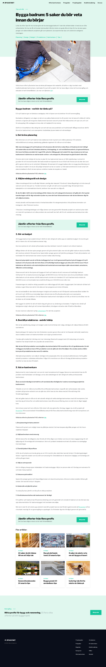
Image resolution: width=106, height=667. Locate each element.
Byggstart (19, 411)
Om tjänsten (92, 640)
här (51, 90)
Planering (19, 37)
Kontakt (91, 654)
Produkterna (41, 37)
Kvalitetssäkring (89, 3)
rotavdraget (42, 311)
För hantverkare (93, 643)
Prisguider (66, 3)
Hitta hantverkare (55, 3)
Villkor (90, 650)
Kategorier (78, 650)
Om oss (100, 3)
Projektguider (77, 3)
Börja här (82, 99)
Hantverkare (51, 37)
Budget (32, 37)
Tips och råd (20, 9)
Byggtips (78, 647)
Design (26, 37)
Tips (58, 37)
